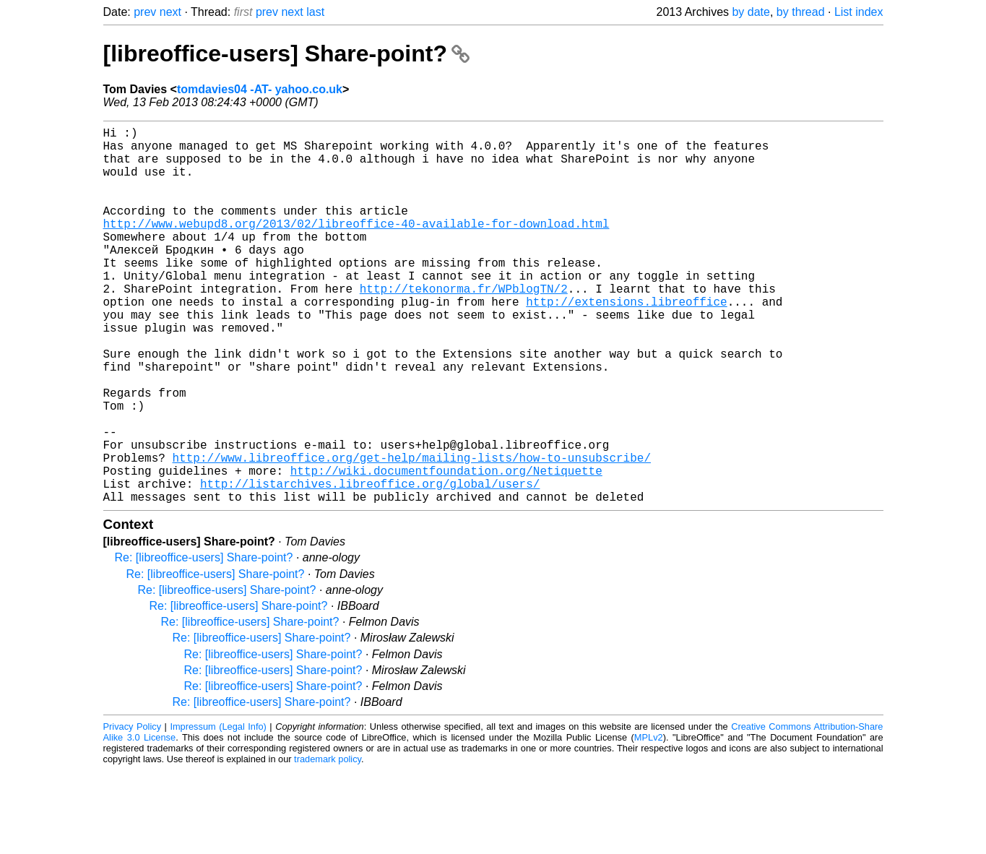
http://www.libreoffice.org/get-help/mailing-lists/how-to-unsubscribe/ (412, 532)
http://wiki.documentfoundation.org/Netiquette (446, 548)
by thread (801, 12)
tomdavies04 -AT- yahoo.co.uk (259, 89)
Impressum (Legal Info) (218, 810)
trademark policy (327, 842)
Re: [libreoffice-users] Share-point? (204, 641)
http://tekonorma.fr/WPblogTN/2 (464, 326)
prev (145, 12)
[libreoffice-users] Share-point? (286, 53)
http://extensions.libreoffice (626, 342)
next (170, 12)
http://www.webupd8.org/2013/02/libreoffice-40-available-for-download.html (356, 246)
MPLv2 (648, 821)
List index (858, 12)
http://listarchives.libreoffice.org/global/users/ (370, 564)
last (315, 12)
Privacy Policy (132, 810)
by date (750, 12)
